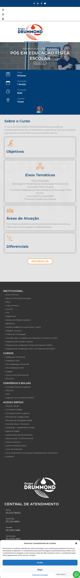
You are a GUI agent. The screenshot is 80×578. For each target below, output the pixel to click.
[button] (76, 543)
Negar (40, 570)
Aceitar (40, 563)
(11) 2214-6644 (13, 521)
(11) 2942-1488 (13, 530)
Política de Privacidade (40, 575)
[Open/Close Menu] (3, 10)
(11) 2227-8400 (13, 513)
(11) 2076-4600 (13, 539)
